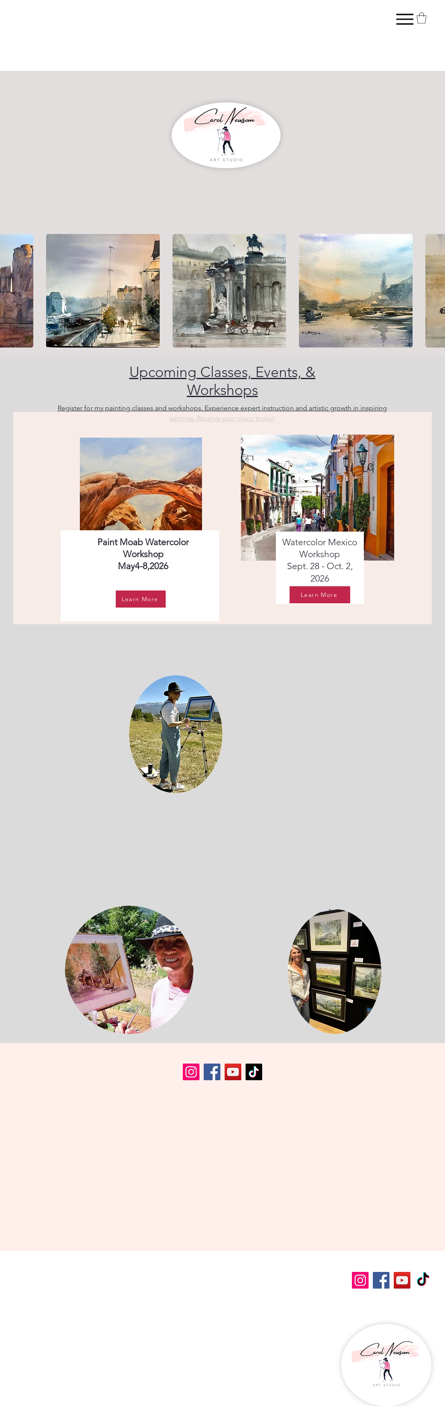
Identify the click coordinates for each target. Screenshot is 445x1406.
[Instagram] (191, 1072)
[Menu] (404, 19)
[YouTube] (233, 1072)
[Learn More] (141, 599)
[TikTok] (254, 1072)
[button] (421, 17)
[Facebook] (212, 1072)
